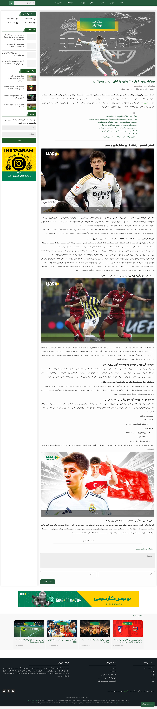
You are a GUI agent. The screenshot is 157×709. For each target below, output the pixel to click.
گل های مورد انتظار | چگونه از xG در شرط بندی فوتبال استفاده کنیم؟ (13, 66)
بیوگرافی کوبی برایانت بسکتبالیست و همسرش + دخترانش (16, 82)
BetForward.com (33, 704)
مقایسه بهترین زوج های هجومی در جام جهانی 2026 (13, 57)
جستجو (11, 4)
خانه (121, 4)
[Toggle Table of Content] (134, 116)
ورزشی (112, 4)
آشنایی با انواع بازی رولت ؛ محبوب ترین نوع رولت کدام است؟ (14, 90)
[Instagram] (10, 22)
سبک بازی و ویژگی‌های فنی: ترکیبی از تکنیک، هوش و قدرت (117, 125)
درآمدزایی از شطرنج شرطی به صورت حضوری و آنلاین (13, 100)
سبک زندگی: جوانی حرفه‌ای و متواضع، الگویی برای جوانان (118, 128)
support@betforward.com (122, 706)
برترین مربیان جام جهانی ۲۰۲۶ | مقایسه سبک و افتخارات (14, 48)
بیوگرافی (81, 4)
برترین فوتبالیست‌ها (140, 89)
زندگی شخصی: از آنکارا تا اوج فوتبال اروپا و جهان (121, 119)
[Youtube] (27, 26)
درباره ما (70, 4)
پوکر (92, 4)
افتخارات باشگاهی (131, 137)
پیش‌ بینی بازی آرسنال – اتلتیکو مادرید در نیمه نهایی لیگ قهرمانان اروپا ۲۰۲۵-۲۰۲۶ (13, 40)
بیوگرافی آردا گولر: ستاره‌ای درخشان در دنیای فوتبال (124, 84)
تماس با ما (58, 4)
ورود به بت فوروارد (147, 704)
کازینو (101, 4)
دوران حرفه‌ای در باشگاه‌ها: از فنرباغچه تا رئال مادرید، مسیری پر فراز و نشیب (113, 122)
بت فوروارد (151, 89)
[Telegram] (10, 26)
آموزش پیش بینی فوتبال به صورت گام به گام (13, 109)
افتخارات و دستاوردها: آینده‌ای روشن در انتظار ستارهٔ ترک (119, 134)
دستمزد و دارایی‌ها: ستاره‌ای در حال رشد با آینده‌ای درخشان (118, 131)
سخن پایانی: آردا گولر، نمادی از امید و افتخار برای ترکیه (120, 140)
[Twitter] (27, 22)
